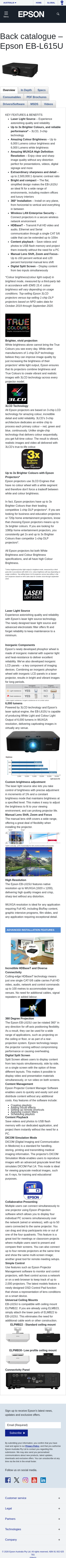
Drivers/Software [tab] (14, 104)
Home (39, 3)
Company (11, 1539)
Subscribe (16, 1432)
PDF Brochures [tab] (36, 97)
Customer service (15, 1498)
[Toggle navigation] (6, 14)
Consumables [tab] (12, 97)
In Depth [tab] (26, 90)
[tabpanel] (33, 751)
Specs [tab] (42, 90)
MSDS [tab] (34, 104)
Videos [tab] (48, 104)
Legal (8, 1508)
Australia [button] (8, 3)
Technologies (13, 1529)
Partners (10, 1518)
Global (51, 3)
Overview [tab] (9, 90)
